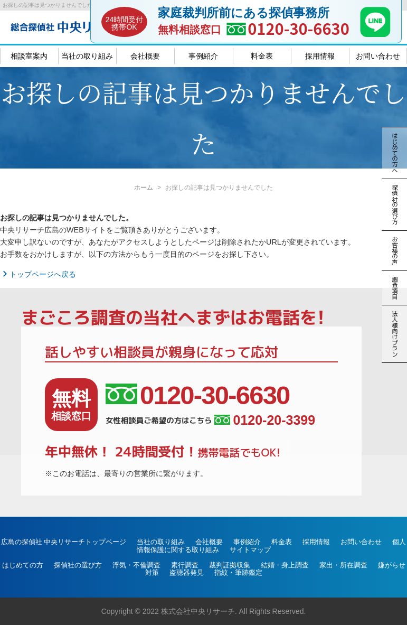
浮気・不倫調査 (136, 565)
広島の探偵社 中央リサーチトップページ (64, 542)
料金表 (262, 56)
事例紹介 (203, 56)
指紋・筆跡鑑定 (238, 572)
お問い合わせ (378, 56)
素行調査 (184, 565)
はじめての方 (22, 565)
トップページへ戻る (38, 274)
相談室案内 (29, 56)
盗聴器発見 (186, 572)
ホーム (143, 187)
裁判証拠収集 (229, 565)
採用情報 (320, 56)
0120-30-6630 (298, 28)
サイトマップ (250, 550)
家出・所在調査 (343, 565)
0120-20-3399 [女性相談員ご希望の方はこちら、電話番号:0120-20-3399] (264, 420)
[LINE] (375, 34)
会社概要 (145, 56)
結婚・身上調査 (285, 565)
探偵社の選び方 (78, 565)
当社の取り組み (87, 56)
